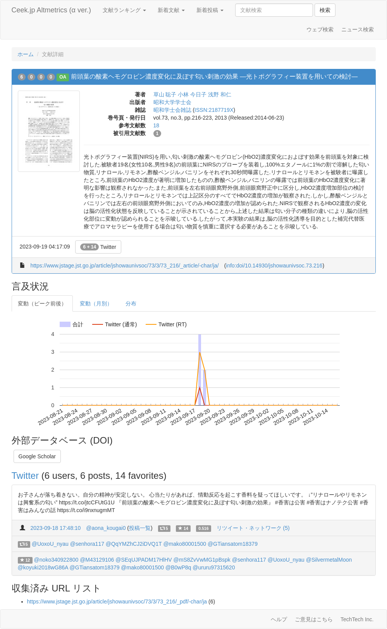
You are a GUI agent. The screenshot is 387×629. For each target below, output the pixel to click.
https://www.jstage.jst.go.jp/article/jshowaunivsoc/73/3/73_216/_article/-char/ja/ (124, 265)
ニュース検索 (357, 29)
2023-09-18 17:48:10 (55, 528)
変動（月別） (96, 303)
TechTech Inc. (357, 619)
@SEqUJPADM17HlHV (143, 560)
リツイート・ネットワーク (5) (253, 528)
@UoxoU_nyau (50, 544)
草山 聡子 (165, 94)
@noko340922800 (56, 560)
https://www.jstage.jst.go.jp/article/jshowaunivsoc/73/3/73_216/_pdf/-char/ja (117, 601)
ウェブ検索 (320, 29)
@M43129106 (97, 560)
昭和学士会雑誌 (172, 110)
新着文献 (171, 10)
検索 (325, 10)
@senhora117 (87, 544)
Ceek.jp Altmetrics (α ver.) (51, 10)
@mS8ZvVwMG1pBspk (202, 560)
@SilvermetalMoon (329, 560)
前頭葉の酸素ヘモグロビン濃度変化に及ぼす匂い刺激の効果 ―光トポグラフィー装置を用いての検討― (214, 76)
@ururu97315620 (214, 567)
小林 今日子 (192, 94)
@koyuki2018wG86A (43, 567)
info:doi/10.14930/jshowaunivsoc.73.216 (274, 265)
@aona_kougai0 (106, 528)
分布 (131, 303)
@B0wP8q (178, 567)
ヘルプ (279, 619)
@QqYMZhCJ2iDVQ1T (134, 544)
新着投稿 (210, 10)
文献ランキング (124, 10)
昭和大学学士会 (172, 102)
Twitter (98, 246)
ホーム (25, 54)
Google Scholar (37, 456)
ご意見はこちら (314, 619)
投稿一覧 (140, 528)
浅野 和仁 (219, 94)
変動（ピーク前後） (42, 303)
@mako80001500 (184, 544)
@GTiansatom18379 (233, 544)
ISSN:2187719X (213, 110)
